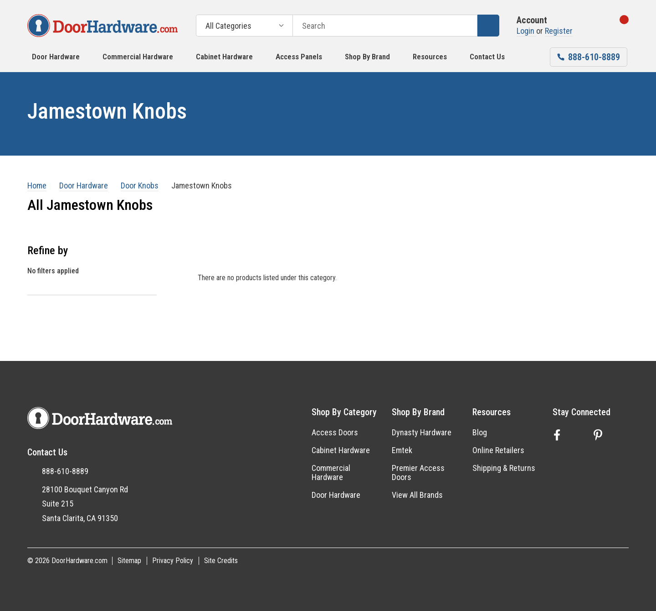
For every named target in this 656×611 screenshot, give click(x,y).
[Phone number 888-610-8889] (588, 57)
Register (559, 31)
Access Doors (335, 432)
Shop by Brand (367, 56)
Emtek (402, 450)
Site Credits (221, 560)
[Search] (488, 26)
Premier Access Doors (418, 472)
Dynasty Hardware (421, 432)
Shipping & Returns (503, 468)
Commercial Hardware (137, 56)
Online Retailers (498, 450)
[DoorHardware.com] (102, 25)
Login (526, 31)
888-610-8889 (65, 471)
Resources (430, 56)
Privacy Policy (172, 560)
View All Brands (417, 495)
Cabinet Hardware (224, 56)
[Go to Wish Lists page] (591, 25)
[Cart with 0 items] (616, 25)
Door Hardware (56, 56)
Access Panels (299, 56)
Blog (479, 432)
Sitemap (129, 560)
